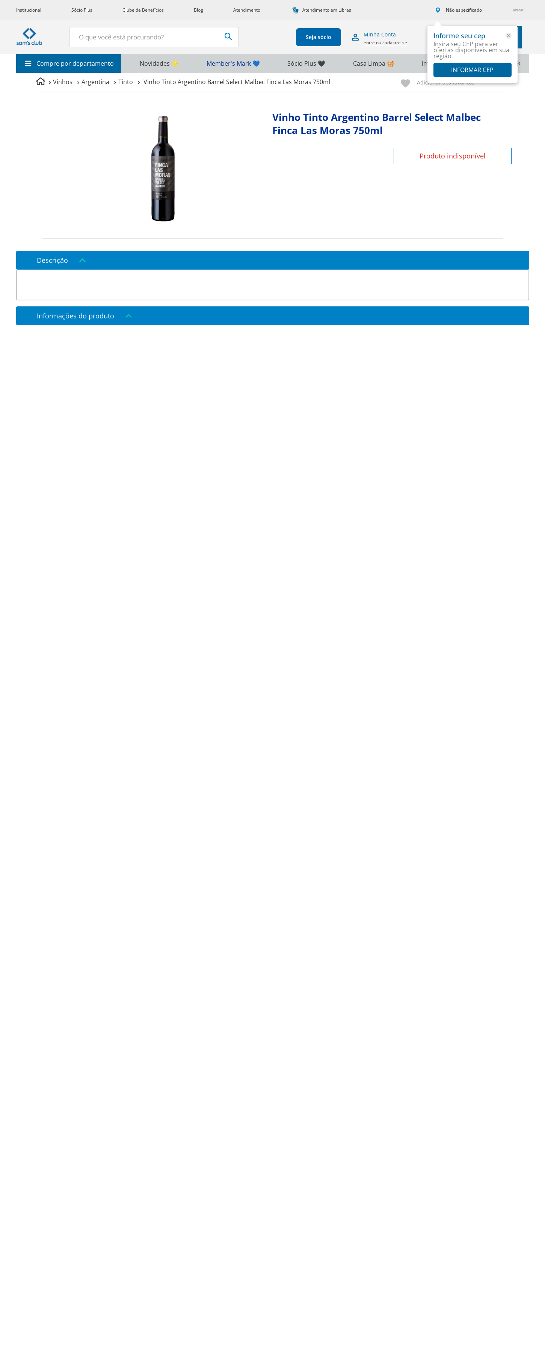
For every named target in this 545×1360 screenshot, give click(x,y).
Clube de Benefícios (143, 10)
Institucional (28, 10)
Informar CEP (472, 70)
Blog (198, 10)
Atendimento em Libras (326, 10)
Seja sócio (316, 37)
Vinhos (62, 82)
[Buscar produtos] (224, 36)
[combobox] (152, 37)
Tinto (125, 82)
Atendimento (246, 10)
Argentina (95, 82)
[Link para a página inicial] (40, 82)
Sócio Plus (81, 10)
